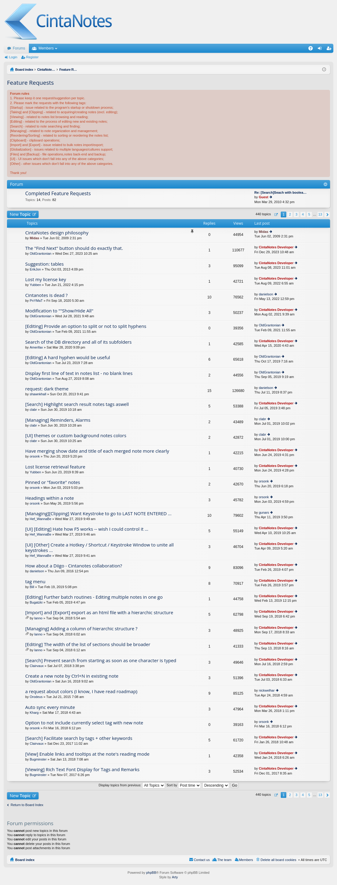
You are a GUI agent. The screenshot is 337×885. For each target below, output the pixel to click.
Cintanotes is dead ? (46, 295)
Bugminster (38, 759)
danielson (266, 294)
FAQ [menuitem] (312, 49)
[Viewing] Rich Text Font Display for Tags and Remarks (82, 769)
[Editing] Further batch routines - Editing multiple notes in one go (94, 597)
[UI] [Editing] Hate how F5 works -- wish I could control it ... (86, 529)
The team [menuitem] (224, 860)
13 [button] (320, 214)
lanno (38, 618)
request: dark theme (46, 389)
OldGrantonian (41, 253)
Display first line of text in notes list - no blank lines (78, 373)
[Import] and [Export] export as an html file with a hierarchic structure (99, 612)
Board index (25, 860)
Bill (32, 587)
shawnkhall (38, 394)
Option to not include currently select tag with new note (84, 723)
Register (32, 57)
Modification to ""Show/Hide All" (59, 311)
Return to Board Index (27, 805)
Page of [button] (275, 214)
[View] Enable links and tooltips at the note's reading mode (87, 754)
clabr (33, 409)
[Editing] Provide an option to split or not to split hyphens (85, 326)
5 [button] (309, 214)
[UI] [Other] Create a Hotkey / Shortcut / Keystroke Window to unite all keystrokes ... (99, 547)
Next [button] (327, 214)
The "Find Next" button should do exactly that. (74, 248)
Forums (19, 48)
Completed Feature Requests (58, 194)
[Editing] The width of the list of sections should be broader (87, 644)
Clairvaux (37, 666)
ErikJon (35, 269)
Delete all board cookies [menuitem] (278, 860)
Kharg (34, 712)
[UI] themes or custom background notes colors (75, 435)
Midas (34, 238)
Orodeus (36, 697)
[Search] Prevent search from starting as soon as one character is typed (100, 660)
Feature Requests (30, 83)
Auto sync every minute (50, 707)
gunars (264, 512)
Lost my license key (45, 279)
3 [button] (296, 214)
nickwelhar (267, 690)
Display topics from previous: (131, 785)
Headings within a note (49, 498)
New (20, 214)
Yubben (35, 285)
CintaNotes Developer (276, 247)
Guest (263, 197)
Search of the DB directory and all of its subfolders (78, 342)
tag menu (35, 581)
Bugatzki (36, 602)
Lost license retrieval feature (55, 467)
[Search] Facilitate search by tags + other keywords (78, 738)
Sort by (184, 785)
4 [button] (303, 214)
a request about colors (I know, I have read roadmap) (81, 691)
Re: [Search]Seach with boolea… (280, 192)
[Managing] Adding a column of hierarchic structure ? (81, 628)
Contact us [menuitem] (202, 860)
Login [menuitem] (321, 49)
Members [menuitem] (246, 860)
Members (46, 48)
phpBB (151, 872)
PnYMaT (36, 300)
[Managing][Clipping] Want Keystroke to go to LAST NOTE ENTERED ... (98, 513)
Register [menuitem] (330, 49)
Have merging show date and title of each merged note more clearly (97, 451)
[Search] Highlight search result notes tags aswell (77, 404)
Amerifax (36, 347)
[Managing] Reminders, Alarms (57, 420)
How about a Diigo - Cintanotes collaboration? (73, 566)
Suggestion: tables (44, 264)
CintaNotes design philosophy (56, 233)
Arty (175, 877)
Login (13, 57)
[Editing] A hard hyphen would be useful (67, 357)
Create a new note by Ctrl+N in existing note (72, 676)
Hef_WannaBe (40, 519)
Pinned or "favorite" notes (52, 482)
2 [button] (290, 214)
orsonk (35, 456)
